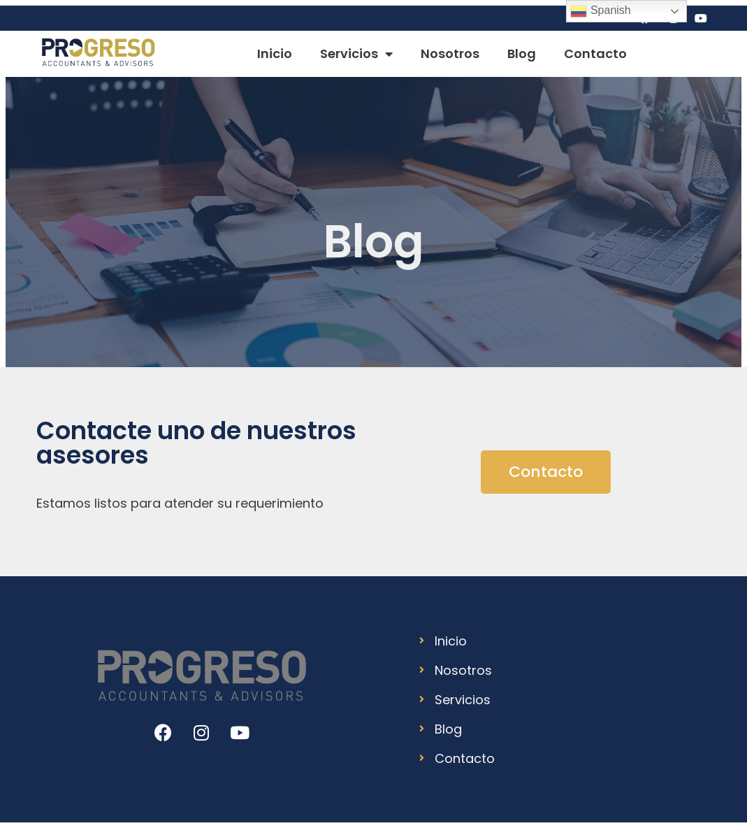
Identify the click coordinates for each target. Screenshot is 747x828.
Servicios (356, 54)
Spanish (600, 11)
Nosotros (450, 53)
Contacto (595, 53)
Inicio (274, 53)
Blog (521, 53)
